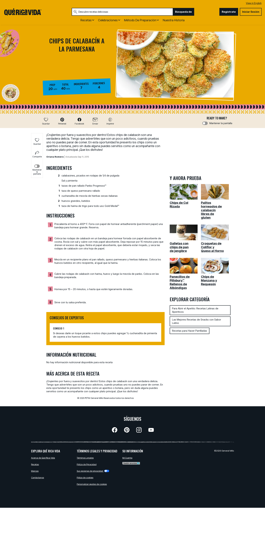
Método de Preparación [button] (140, 20)
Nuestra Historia (174, 20)
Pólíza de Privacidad (87, 464)
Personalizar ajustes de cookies (92, 484)
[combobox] (122, 12)
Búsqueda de (183, 11)
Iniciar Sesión (250, 11)
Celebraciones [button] (108, 20)
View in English (254, 3)
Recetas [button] (86, 20)
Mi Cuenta (127, 457)
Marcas (35, 471)
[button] (62, 121)
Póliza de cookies (85, 477)
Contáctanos (37, 477)
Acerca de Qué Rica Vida (43, 457)
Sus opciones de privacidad (93, 471)
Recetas (35, 464)
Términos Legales (85, 457)
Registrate (229, 11)
